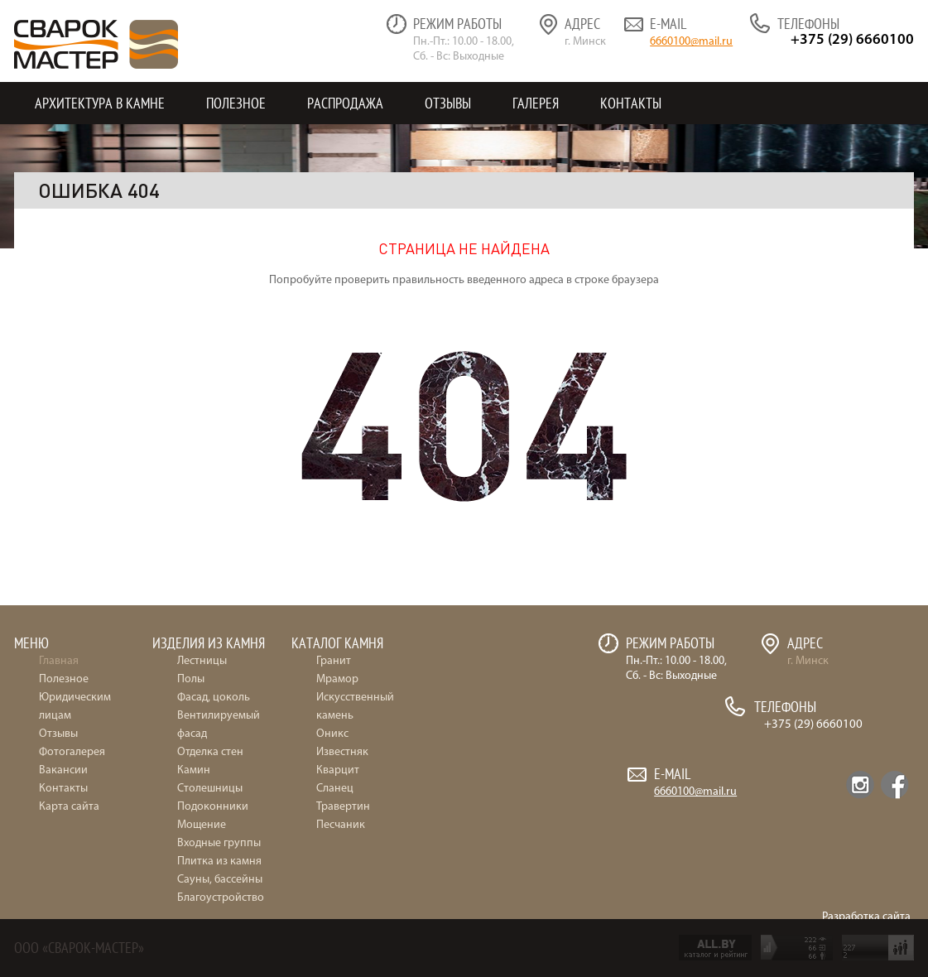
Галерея (535, 103)
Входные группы (219, 843)
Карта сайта (69, 807)
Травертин (343, 807)
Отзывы (448, 103)
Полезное (236, 103)
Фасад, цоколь (213, 697)
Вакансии (63, 770)
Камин (193, 770)
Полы (190, 679)
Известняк (342, 752)
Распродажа (345, 103)
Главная (59, 661)
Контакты (630, 103)
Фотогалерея (72, 752)
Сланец (334, 788)
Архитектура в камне (100, 103)
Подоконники (212, 807)
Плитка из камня (219, 861)
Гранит (333, 661)
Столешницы (210, 788)
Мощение (201, 825)
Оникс (332, 734)
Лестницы (202, 661)
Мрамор (337, 679)
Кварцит (337, 770)
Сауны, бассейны (219, 880)
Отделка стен (210, 752)
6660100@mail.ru (691, 42)
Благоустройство (220, 898)
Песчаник (340, 825)
